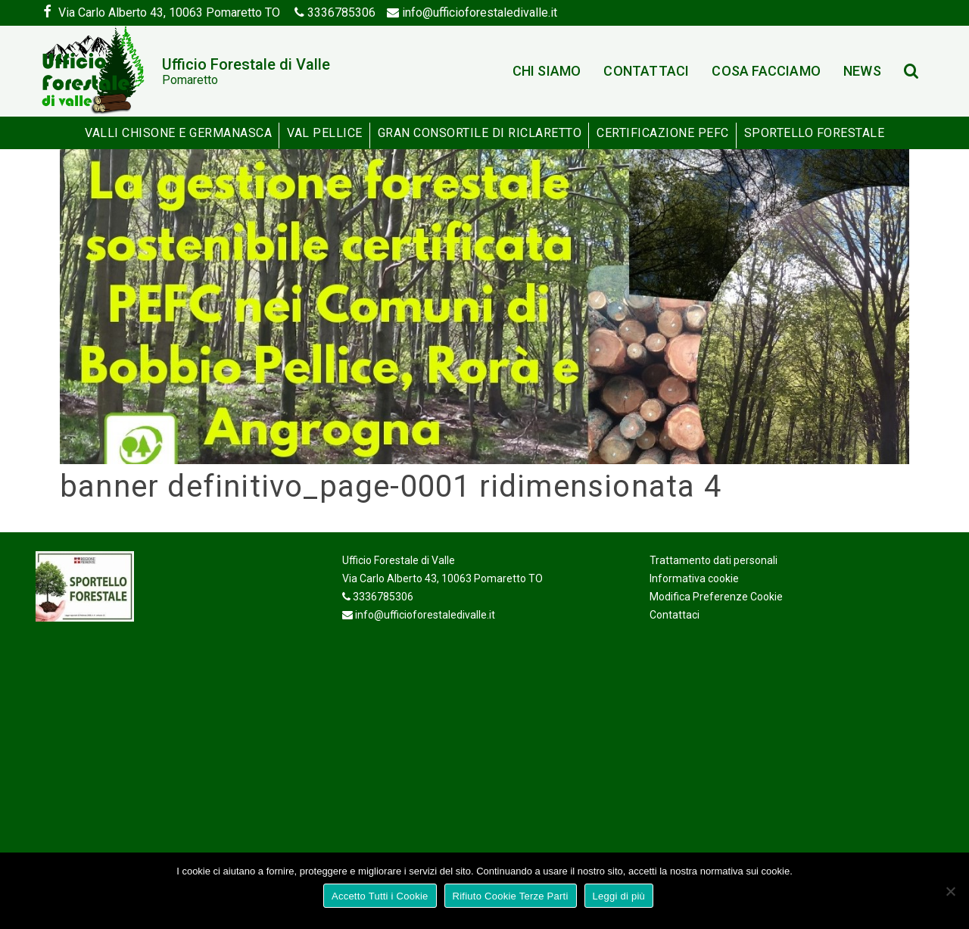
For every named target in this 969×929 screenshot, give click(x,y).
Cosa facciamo (766, 71)
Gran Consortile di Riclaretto (480, 133)
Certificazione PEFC (663, 133)
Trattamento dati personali (713, 560)
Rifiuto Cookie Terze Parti (511, 896)
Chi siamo (547, 71)
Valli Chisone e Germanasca (178, 133)
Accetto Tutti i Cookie (380, 896)
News (862, 71)
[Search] (913, 71)
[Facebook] (47, 13)
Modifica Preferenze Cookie (716, 597)
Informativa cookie (694, 578)
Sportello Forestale (814, 133)
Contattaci (646, 71)
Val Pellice (325, 133)
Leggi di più (619, 896)
